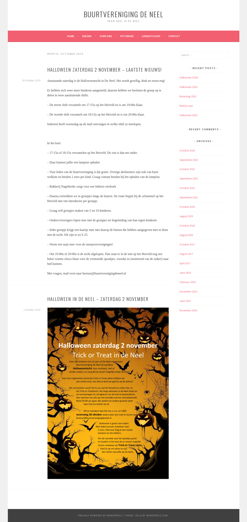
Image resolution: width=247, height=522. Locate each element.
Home (70, 36)
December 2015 (188, 291)
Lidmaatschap (151, 36)
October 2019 (187, 207)
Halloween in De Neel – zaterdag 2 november (98, 298)
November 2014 (188, 310)
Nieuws (87, 36)
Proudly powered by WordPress (100, 515)
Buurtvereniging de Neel (123, 14)
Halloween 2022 (189, 115)
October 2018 (187, 225)
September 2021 (189, 197)
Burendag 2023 (188, 96)
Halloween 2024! (189, 77)
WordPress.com (157, 515)
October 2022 (187, 169)
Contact (174, 36)
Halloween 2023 (189, 87)
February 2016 (188, 282)
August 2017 (186, 254)
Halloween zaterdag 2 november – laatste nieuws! (104, 69)
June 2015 (185, 301)
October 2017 (187, 244)
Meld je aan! (186, 105)
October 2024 (187, 150)
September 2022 (189, 178)
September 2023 (189, 160)
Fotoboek (127, 36)
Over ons (106, 36)
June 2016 (185, 272)
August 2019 (186, 216)
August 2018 (186, 235)
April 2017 (185, 263)
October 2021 (187, 188)
